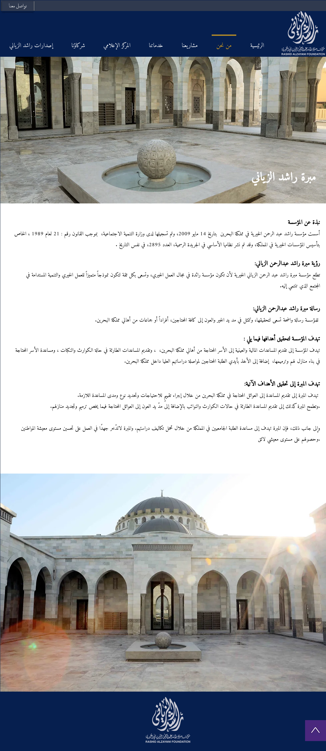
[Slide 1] (163, 195)
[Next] (315, 130)
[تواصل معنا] (18, 6)
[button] (163, 583)
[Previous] (11, 130)
